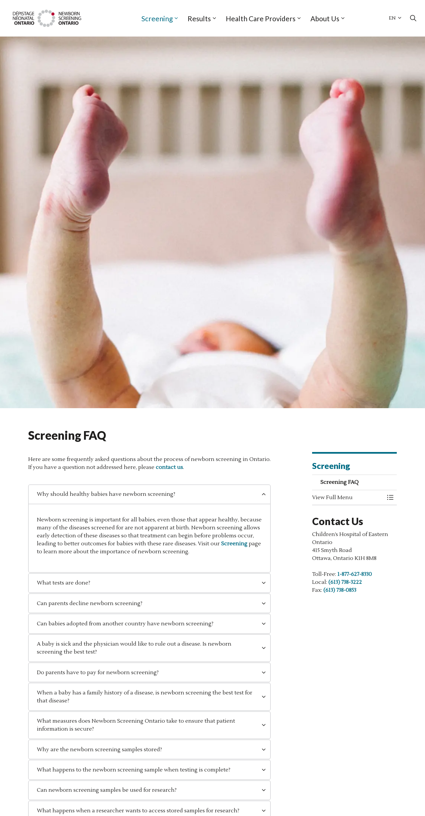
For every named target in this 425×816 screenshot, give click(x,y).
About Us (324, 18)
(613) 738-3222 (345, 582)
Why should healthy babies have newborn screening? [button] (106, 494)
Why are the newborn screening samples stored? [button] (99, 749)
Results (199, 18)
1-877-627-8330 (354, 574)
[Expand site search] (413, 18)
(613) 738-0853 (339, 590)
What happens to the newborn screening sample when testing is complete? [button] (133, 770)
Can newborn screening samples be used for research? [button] (107, 790)
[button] (347, 497)
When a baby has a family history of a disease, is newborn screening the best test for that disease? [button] (144, 696)
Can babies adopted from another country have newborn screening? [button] (125, 623)
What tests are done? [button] (63, 583)
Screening (157, 18)
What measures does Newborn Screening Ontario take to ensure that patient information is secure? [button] (136, 725)
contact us (169, 467)
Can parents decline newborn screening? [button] (89, 603)
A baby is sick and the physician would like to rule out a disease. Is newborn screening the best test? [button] (134, 648)
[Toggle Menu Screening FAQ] (390, 497)
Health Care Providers (261, 18)
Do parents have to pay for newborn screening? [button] (98, 672)
